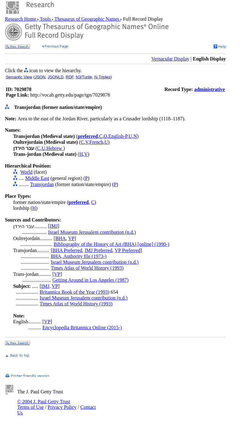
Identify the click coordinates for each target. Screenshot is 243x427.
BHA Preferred (67, 250)
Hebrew (54, 148)
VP (71, 238)
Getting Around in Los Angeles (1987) (90, 280)
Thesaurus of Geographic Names (86, 19)
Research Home (21, 19)
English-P (117, 136)
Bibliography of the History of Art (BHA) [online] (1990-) (111, 244)
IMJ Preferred (98, 250)
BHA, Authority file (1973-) (78, 256)
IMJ (54, 226)
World (26, 172)
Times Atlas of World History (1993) (87, 268)
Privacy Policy (62, 407)
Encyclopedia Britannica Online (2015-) (82, 327)
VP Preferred (127, 250)
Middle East (37, 178)
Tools (45, 19)
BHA (60, 238)
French (96, 142)
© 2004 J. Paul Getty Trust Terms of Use (43, 404)
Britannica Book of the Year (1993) (75, 292)
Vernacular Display (170, 58)
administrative (209, 89)
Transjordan (42, 184)
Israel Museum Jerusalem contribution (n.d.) (92, 232)
